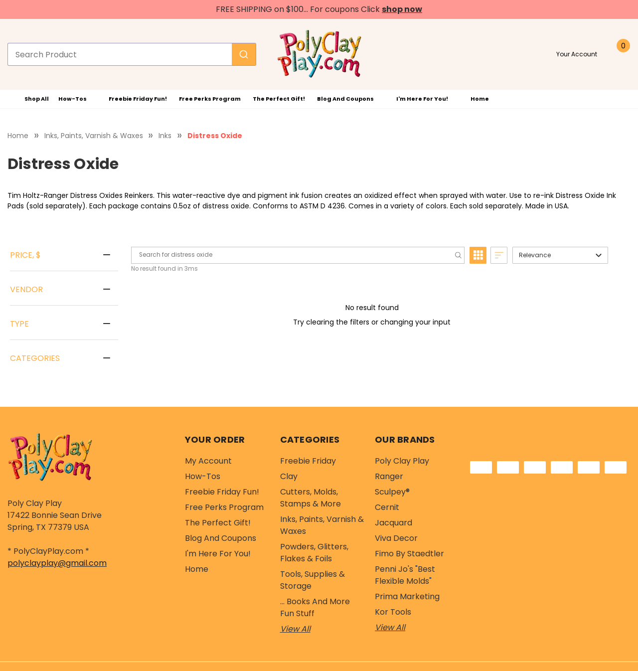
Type (19, 324)
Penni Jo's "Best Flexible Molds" (405, 575)
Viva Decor (396, 538)
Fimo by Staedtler (409, 553)
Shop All (30, 99)
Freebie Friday (308, 461)
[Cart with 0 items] (620, 54)
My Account (208, 461)
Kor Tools (393, 612)
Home (480, 99)
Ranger (389, 476)
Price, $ (25, 255)
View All (295, 629)
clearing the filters (338, 322)
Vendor (26, 289)
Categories (35, 358)
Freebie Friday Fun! (138, 99)
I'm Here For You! (427, 99)
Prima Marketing (407, 596)
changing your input (415, 322)
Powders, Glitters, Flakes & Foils (314, 552)
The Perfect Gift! (279, 99)
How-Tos (77, 99)
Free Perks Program (210, 99)
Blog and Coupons (350, 99)
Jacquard (393, 522)
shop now (402, 9)
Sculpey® (392, 492)
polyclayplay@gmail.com (57, 563)
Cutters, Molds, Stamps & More (310, 497)
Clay (289, 476)
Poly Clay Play (402, 461)
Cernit (387, 507)
